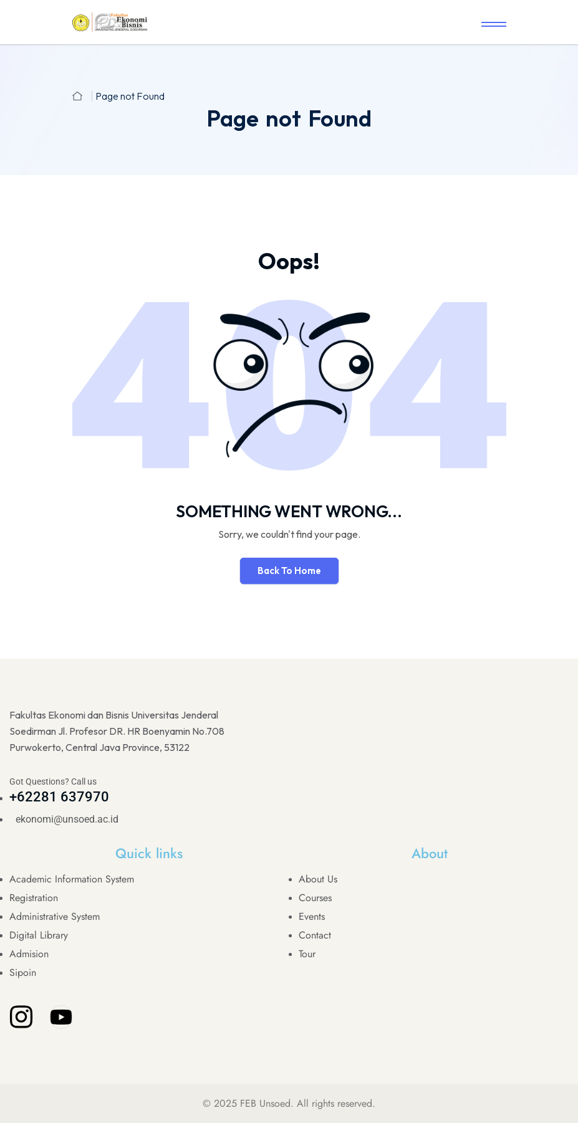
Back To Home (289, 570)
